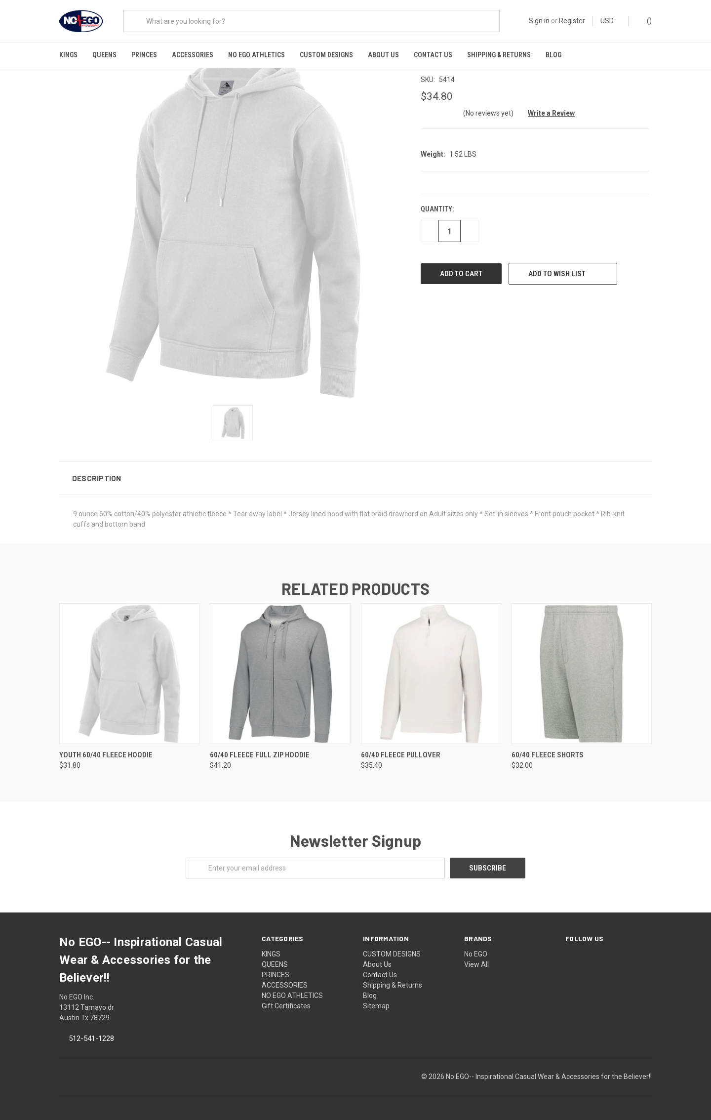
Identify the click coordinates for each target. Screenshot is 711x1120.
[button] (355, 470)
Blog (553, 55)
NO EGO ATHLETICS (256, 55)
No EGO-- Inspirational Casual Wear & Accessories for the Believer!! (549, 1069)
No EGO (475, 947)
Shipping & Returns (499, 55)
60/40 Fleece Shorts (548, 747)
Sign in (539, 21)
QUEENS (104, 55)
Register (572, 21)
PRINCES (144, 55)
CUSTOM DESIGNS (326, 55)
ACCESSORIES (192, 55)
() (644, 20)
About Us (383, 55)
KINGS (68, 55)
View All (476, 957)
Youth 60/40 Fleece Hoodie (106, 747)
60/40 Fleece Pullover (400, 747)
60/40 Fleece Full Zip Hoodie (260, 747)
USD (610, 21)
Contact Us (433, 55)
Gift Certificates (286, 998)
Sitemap (376, 998)
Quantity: (437, 202)
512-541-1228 (91, 1031)
